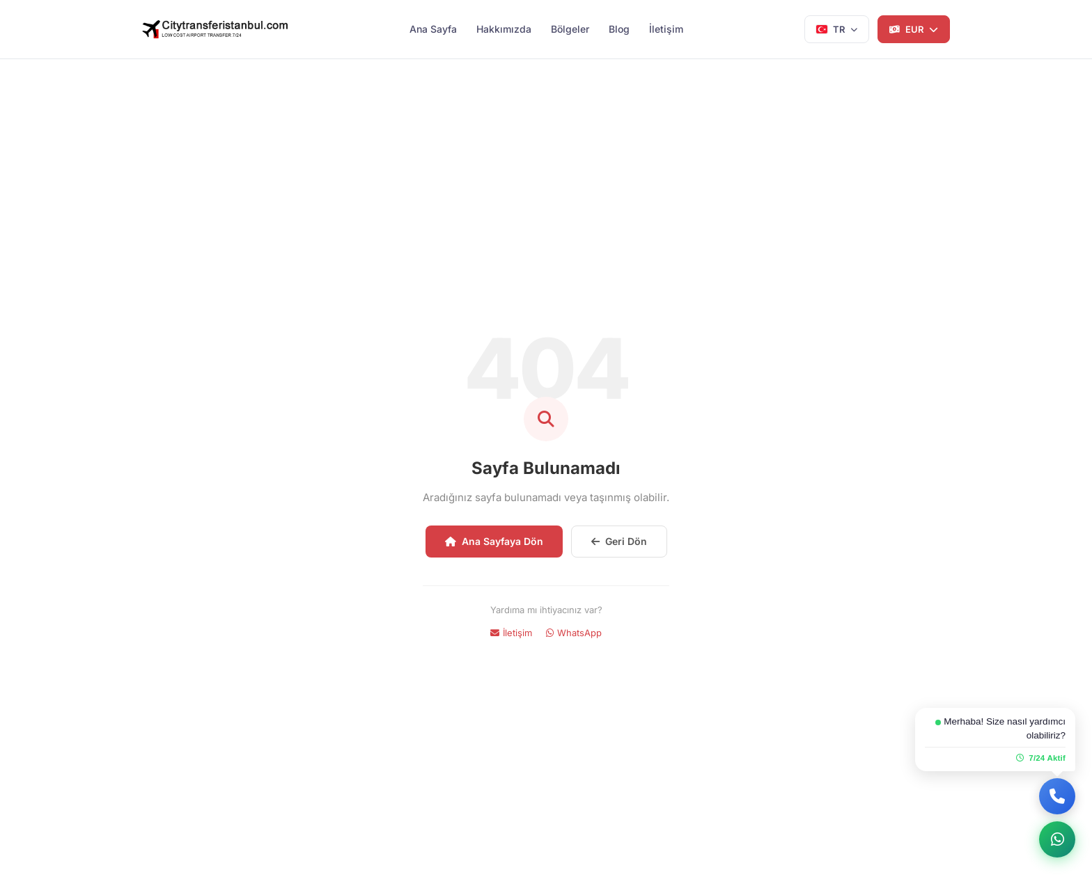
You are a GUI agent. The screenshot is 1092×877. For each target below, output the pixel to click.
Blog (619, 29)
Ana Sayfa (433, 29)
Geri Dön (619, 541)
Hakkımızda (503, 29)
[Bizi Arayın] (1057, 796)
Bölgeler (570, 29)
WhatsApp (574, 632)
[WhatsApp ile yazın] (1057, 839)
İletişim (666, 29)
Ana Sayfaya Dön (494, 541)
